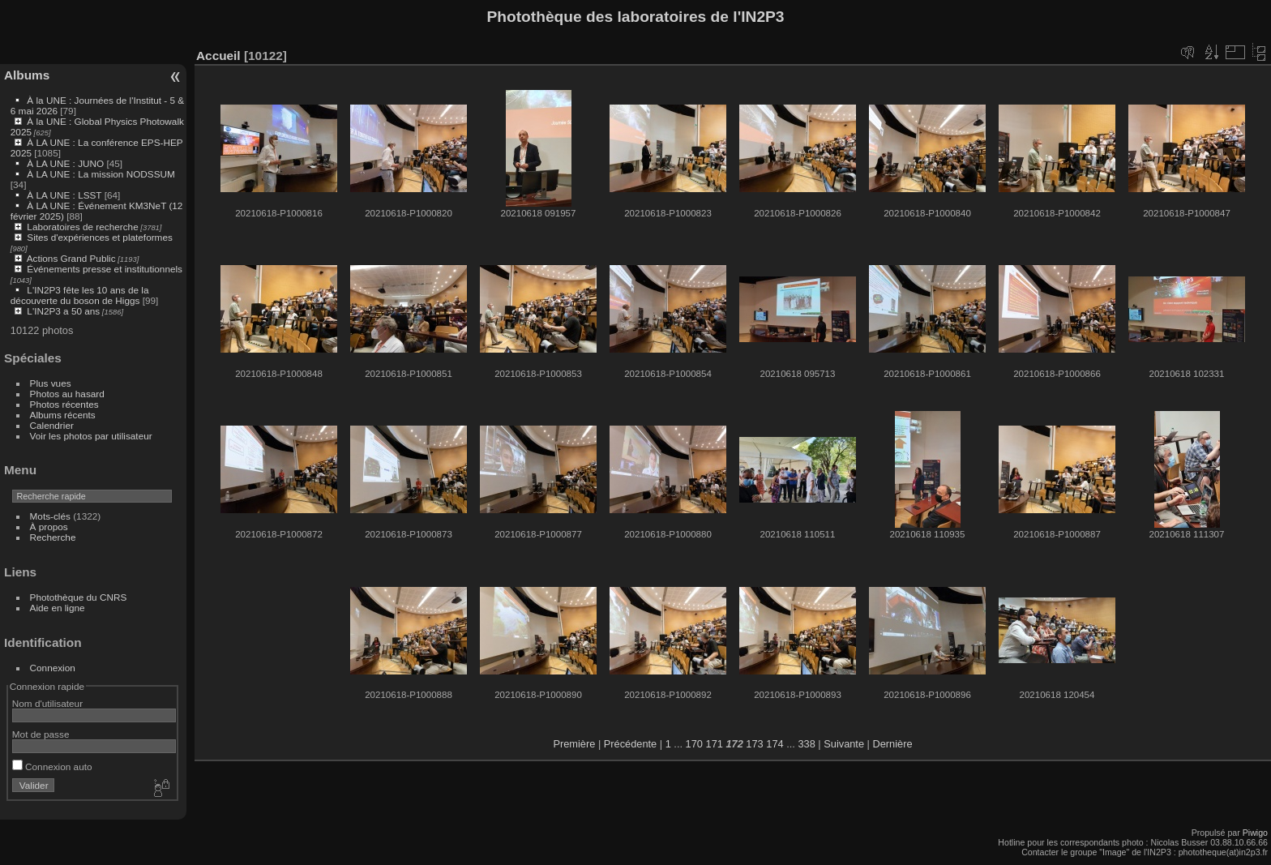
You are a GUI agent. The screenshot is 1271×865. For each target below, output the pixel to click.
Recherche (53, 537)
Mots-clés (50, 516)
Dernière (893, 744)
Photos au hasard (67, 393)
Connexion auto (52, 766)
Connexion (52, 667)
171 (714, 744)
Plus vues (50, 383)
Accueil (218, 55)
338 (806, 744)
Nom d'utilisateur (47, 703)
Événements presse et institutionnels (104, 268)
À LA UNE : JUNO (66, 163)
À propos (49, 526)
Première (574, 744)
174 (774, 744)
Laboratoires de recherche (82, 226)
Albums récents (63, 414)
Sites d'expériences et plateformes (99, 237)
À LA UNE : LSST (64, 195)
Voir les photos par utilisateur (91, 435)
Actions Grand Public (71, 258)
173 (754, 744)
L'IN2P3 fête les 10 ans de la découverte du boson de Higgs (80, 295)
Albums (26, 75)
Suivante (844, 744)
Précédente (630, 744)
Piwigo (1255, 832)
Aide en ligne (57, 607)
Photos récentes (64, 404)
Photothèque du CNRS (78, 597)
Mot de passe (41, 734)
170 (694, 744)
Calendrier (52, 425)
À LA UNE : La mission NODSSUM (100, 174)
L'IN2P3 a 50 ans (63, 311)
